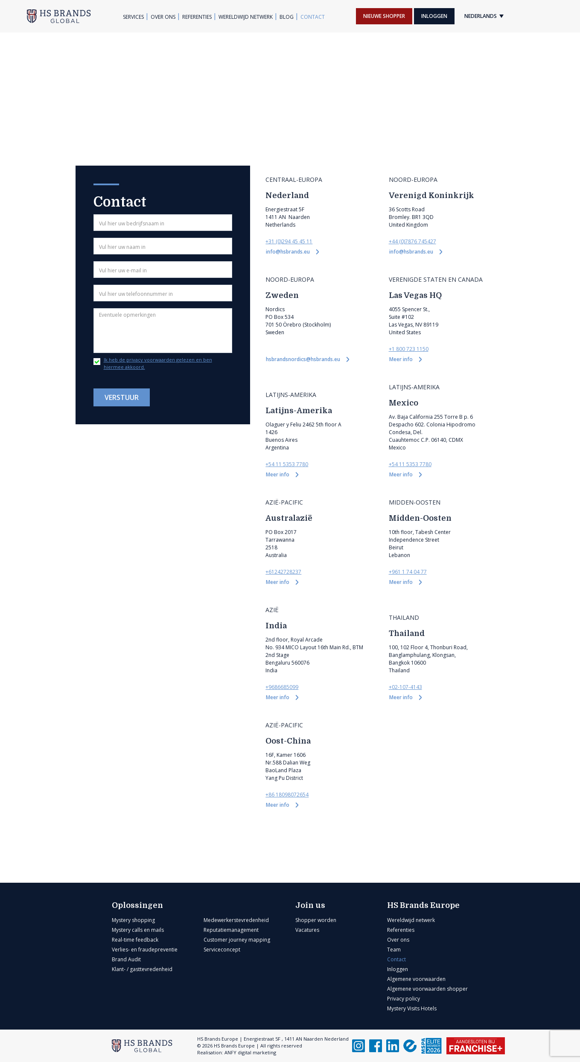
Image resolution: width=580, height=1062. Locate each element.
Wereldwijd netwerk (246, 16)
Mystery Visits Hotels (412, 1008)
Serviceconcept (222, 949)
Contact (312, 16)
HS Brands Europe (423, 905)
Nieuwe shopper (384, 16)
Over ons (163, 16)
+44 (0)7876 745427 (412, 241)
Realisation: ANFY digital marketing (236, 1052)
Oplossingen (137, 905)
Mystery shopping (133, 920)
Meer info (401, 359)
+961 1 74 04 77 (408, 571)
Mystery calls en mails (138, 930)
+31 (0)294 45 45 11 (288, 241)
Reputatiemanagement (231, 930)
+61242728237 (283, 571)
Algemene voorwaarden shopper (427, 988)
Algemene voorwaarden (416, 979)
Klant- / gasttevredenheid (142, 969)
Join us (310, 905)
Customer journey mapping (237, 939)
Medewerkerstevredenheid (236, 920)
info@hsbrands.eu (288, 251)
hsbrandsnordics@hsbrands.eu (303, 359)
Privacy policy (403, 998)
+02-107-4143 (405, 687)
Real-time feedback (135, 939)
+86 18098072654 (287, 794)
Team (394, 949)
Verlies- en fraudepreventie (145, 949)
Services (133, 16)
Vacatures (307, 930)
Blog (287, 16)
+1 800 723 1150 (408, 349)
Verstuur (122, 397)
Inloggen (434, 16)
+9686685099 (281, 687)
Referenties (197, 16)
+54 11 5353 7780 (286, 464)
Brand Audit (126, 959)
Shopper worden (315, 920)
